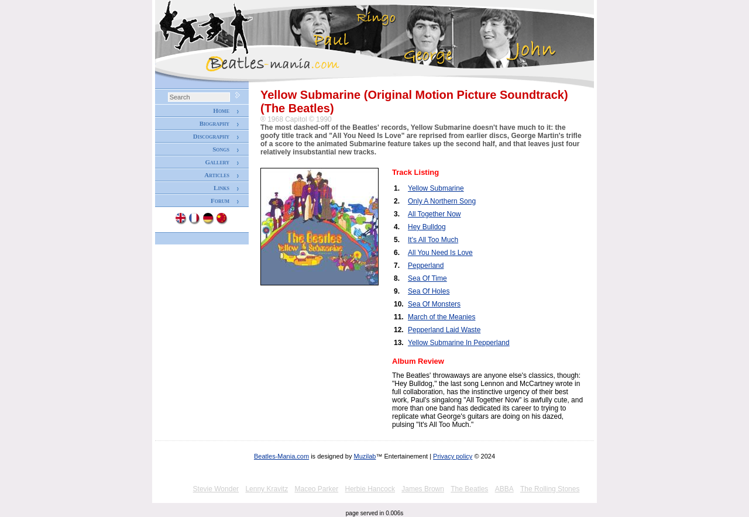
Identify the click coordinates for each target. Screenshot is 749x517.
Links (221, 187)
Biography (214, 123)
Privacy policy (452, 456)
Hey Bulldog (427, 227)
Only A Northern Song (442, 201)
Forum (220, 200)
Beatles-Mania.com (281, 456)
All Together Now (434, 214)
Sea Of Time (427, 278)
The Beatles (469, 489)
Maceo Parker (316, 489)
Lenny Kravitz (266, 489)
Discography (211, 136)
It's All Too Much (433, 240)
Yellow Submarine (436, 188)
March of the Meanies (441, 317)
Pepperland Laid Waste (444, 330)
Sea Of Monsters (434, 304)
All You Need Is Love (440, 253)
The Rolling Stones (549, 489)
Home (221, 110)
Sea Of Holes (428, 291)
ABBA (504, 489)
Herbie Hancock (370, 489)
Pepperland (426, 265)
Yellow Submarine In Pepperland (459, 343)
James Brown (422, 489)
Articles (216, 174)
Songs (220, 149)
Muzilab (365, 456)
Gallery (217, 162)
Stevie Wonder (216, 489)
